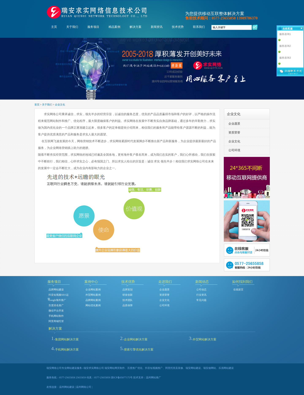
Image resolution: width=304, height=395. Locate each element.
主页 (54, 26)
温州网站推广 (153, 377)
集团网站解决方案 (67, 339)
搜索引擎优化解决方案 (138, 349)
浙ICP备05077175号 (122, 377)
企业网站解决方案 (136, 339)
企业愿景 (234, 123)
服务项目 (93, 26)
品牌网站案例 (93, 300)
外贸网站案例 (93, 294)
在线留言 (238, 289)
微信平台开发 (56, 310)
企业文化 (60, 104)
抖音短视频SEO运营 (58, 295)
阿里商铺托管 (56, 321)
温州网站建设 (66, 387)
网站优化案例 (93, 305)
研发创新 (127, 294)
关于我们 (72, 26)
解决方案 (135, 26)
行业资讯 (201, 294)
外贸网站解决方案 (204, 339)
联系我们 (199, 26)
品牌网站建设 (56, 289)
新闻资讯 (157, 26)
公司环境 (234, 150)
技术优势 (178, 26)
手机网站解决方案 (67, 349)
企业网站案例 (93, 289)
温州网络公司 (83, 387)
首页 (36, 104)
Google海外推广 (57, 300)
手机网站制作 (56, 315)
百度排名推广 (56, 305)
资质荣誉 (234, 132)
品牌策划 (127, 289)
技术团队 (127, 300)
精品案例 (114, 26)
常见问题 (201, 300)
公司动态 (201, 289)
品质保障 (127, 305)
